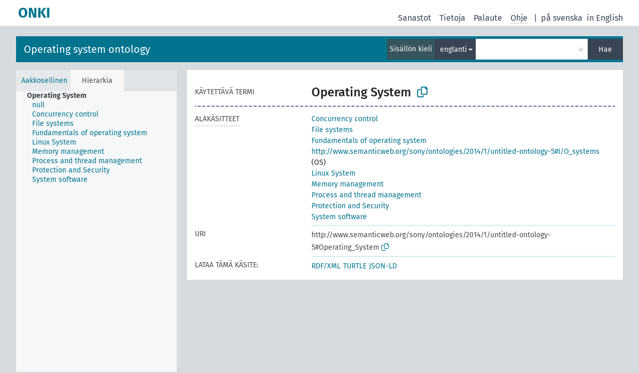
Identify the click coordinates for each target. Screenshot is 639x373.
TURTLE (354, 266)
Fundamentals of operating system (369, 140)
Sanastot (414, 18)
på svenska (562, 18)
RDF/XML (325, 266)
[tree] (96, 231)
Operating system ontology (87, 49)
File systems (332, 129)
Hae (605, 49)
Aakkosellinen (44, 80)
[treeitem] (61, 96)
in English (605, 18)
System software (339, 216)
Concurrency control (344, 118)
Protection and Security (350, 206)
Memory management (347, 184)
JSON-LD (383, 266)
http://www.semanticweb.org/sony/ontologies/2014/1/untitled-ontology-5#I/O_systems (455, 151)
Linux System (333, 173)
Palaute (488, 18)
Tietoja (452, 18)
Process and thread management (366, 195)
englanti (453, 49)
